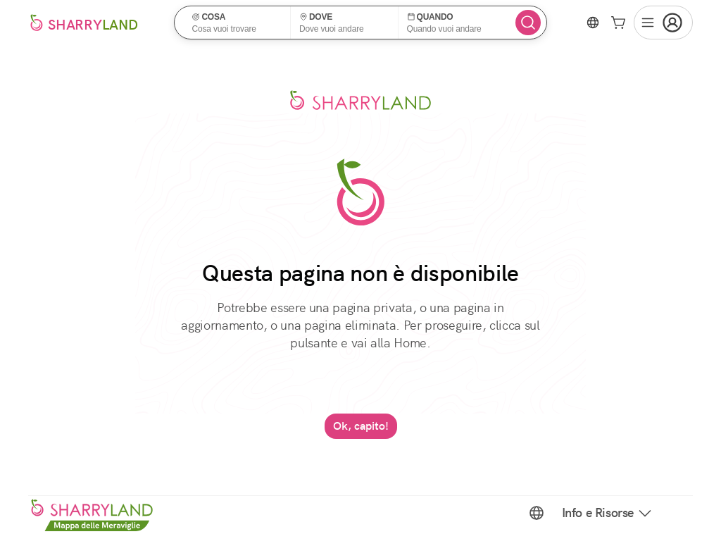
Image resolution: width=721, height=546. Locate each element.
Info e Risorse (607, 512)
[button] (237, 22)
